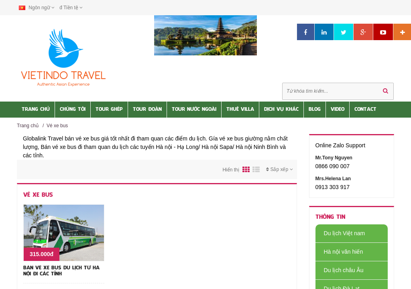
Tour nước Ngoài (194, 109)
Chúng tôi (72, 109)
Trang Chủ (36, 109)
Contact (365, 109)
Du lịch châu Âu (339, 270)
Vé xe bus (57, 125)
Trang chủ (28, 125)
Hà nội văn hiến (339, 251)
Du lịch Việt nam (340, 233)
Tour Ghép (109, 109)
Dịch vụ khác (281, 109)
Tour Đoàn (147, 109)
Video (337, 109)
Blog (315, 109)
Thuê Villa (240, 109)
